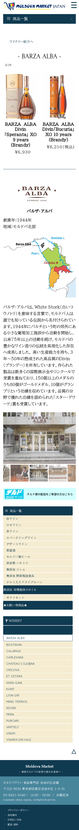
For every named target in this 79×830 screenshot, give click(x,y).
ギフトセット (15, 597)
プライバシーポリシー (18, 810)
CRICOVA (12, 670)
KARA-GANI (14, 682)
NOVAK (11, 708)
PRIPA (10, 714)
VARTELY (12, 727)
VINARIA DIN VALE (18, 739)
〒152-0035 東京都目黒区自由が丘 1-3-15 (34, 788)
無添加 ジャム (15, 569)
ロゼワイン (13, 525)
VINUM (10, 733)
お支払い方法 (14, 819)
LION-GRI (12, 695)
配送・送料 (13, 824)
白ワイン (12, 518)
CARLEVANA (15, 657)
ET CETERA (14, 676)
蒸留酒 (10, 550)
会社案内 (12, 815)
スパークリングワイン (21, 538)
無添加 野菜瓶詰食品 (20, 576)
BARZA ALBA (16, 638)
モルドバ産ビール (19, 556)
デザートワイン (16, 544)
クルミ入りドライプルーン (24, 582)
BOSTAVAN (14, 644)
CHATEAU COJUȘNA (20, 663)
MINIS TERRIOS (17, 701)
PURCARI (12, 720)
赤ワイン (12, 531)
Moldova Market (39, 766)
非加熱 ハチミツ (17, 563)
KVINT (10, 689)
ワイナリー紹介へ (21, 41)
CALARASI (13, 651)
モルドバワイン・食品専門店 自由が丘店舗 (31, 782)
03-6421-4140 (14, 795)
